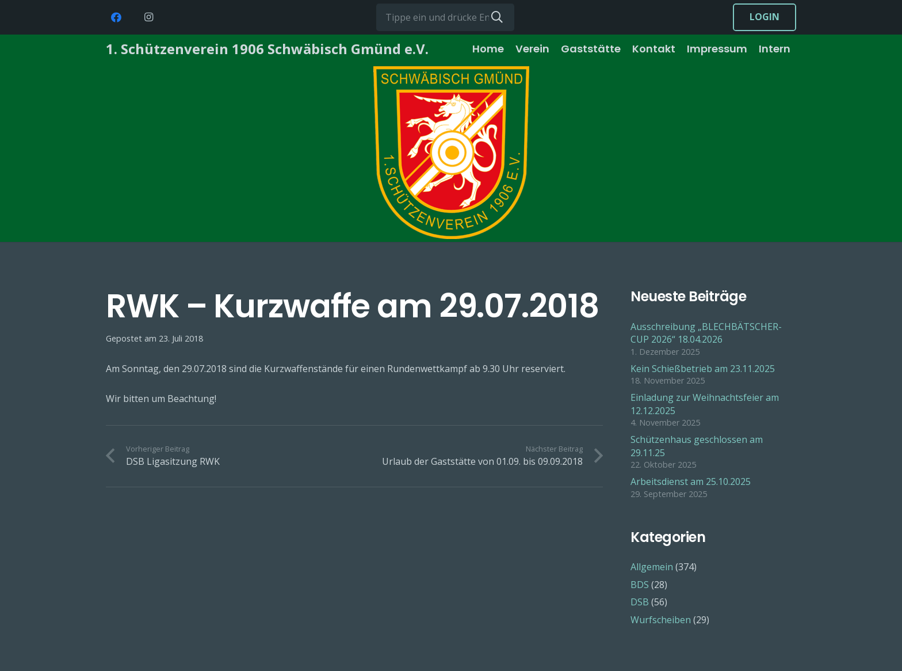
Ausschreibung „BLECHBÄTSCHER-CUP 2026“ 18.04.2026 (706, 333)
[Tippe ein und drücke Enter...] (445, 17)
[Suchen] (497, 17)
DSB (639, 602)
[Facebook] (116, 17)
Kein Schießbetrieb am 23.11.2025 (702, 368)
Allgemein (651, 566)
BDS (639, 584)
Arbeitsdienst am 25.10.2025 (690, 481)
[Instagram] (148, 17)
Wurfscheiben (660, 619)
